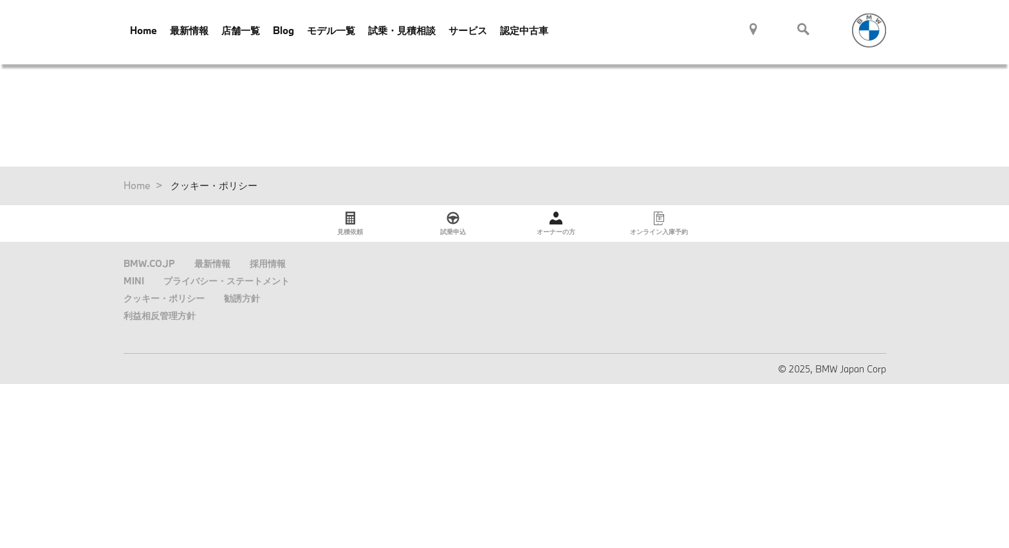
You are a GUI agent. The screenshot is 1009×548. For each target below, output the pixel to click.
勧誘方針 (242, 298)
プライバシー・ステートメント (226, 281)
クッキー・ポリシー (164, 298)
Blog (283, 30)
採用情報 (268, 263)
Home (143, 30)
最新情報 (189, 30)
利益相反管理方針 (160, 315)
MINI (134, 281)
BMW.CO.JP (149, 263)
